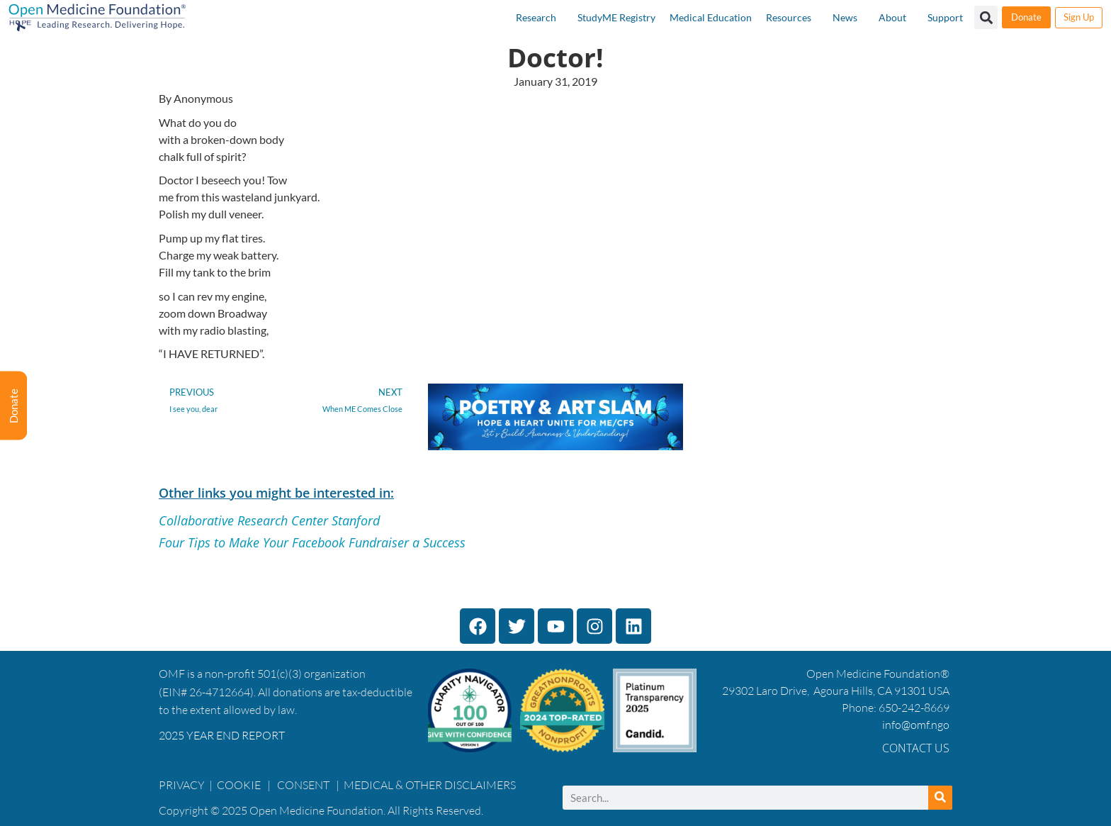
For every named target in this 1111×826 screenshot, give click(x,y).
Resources (788, 17)
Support (945, 17)
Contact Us (915, 748)
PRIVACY (182, 785)
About (892, 17)
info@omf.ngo (915, 725)
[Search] (940, 798)
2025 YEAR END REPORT (222, 735)
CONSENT (303, 785)
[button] (986, 17)
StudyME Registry (616, 17)
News (845, 17)
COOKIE (240, 785)
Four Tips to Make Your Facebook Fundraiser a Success (312, 542)
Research (536, 17)
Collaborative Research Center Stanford (269, 520)
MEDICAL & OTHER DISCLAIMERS (430, 785)
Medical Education (711, 17)
